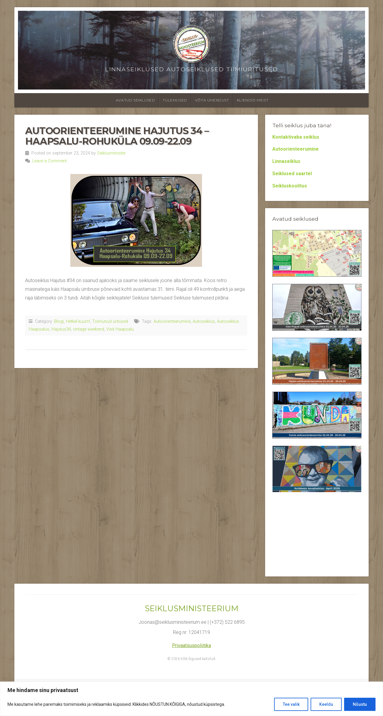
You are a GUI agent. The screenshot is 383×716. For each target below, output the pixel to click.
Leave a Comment (49, 161)
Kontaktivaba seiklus (295, 137)
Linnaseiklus (286, 161)
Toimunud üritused (110, 321)
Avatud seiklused (135, 100)
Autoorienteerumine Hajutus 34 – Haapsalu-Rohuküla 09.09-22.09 (117, 136)
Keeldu (326, 704)
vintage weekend (88, 329)
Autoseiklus (204, 321)
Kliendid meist (252, 100)
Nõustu (360, 704)
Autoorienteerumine (172, 321)
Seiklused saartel (292, 173)
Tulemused (175, 100)
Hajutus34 (61, 329)
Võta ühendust (212, 100)
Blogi (59, 321)
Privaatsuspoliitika (191, 645)
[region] (191, 699)
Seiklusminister (111, 153)
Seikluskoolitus (289, 186)
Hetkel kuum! (78, 321)
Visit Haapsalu (120, 329)
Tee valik (291, 704)
